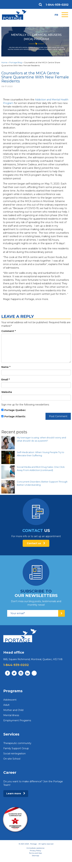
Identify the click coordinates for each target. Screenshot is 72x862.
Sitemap (35, 855)
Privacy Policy (35, 850)
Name (5, 366)
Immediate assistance (35, 848)
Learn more (15, 793)
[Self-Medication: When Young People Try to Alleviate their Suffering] (8, 457)
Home (4, 62)
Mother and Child (13, 710)
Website (6, 392)
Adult (6, 704)
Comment (8, 331)
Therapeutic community (17, 743)
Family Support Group (16, 748)
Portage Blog (15, 62)
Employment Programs (17, 720)
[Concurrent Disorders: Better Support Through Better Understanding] (8, 487)
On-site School (11, 758)
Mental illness (11, 715)
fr (56, 14)
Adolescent (9, 699)
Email (5, 379)
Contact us (36, 543)
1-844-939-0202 (57, 5)
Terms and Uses (35, 853)
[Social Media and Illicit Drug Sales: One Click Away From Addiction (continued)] (8, 472)
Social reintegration (14, 753)
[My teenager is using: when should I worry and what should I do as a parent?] (8, 442)
